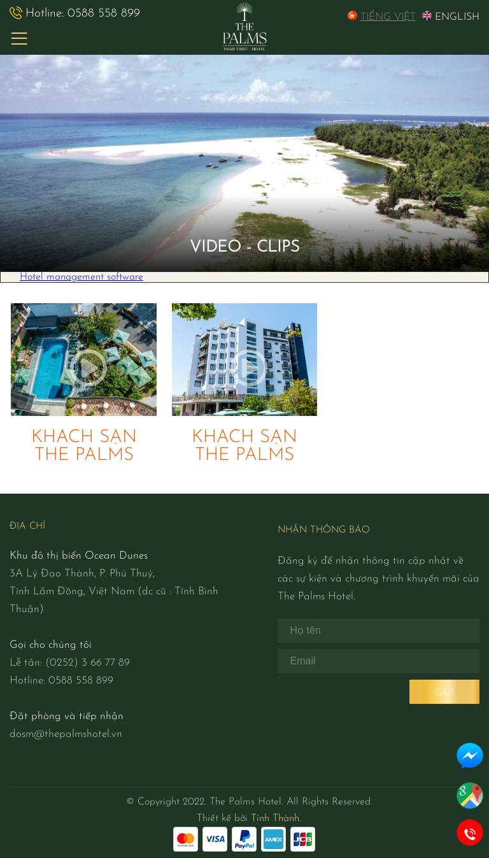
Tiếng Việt (382, 16)
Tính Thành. (276, 818)
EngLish (450, 16)
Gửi (444, 692)
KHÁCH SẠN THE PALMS (84, 446)
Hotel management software (81, 277)
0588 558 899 (75, 13)
